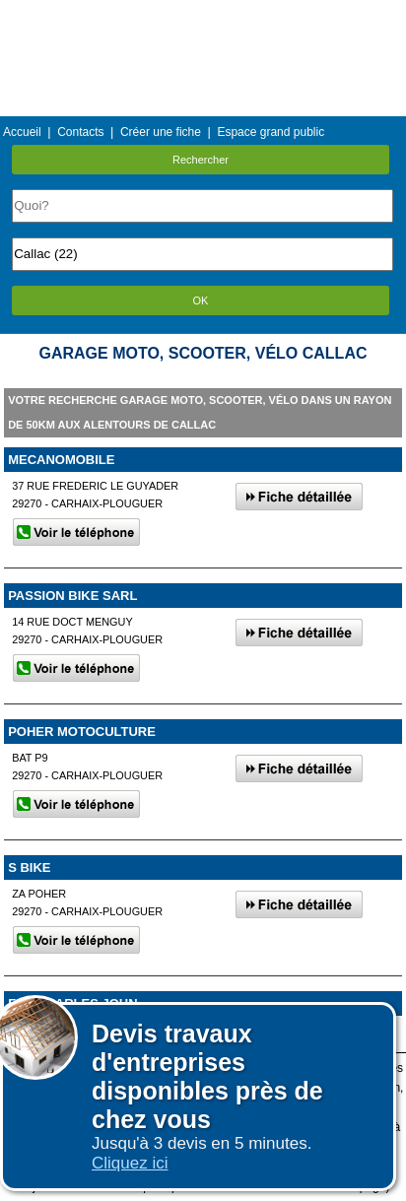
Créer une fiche (160, 132)
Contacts (80, 132)
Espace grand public (270, 132)
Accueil (22, 132)
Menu (203, 14)
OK (201, 300)
